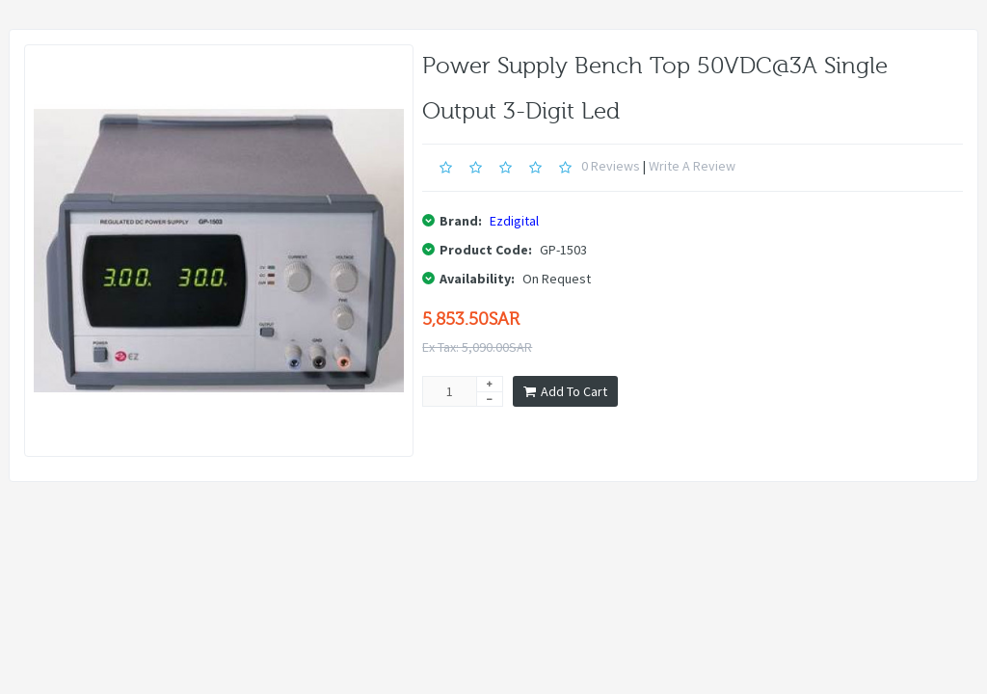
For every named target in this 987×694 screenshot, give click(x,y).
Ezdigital (514, 220)
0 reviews (610, 165)
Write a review (692, 165)
